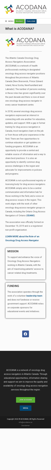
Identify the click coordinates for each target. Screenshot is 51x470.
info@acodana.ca (25, 422)
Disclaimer (25, 426)
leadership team (34, 296)
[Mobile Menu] (9, 21)
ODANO (30, 215)
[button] (19, 21)
